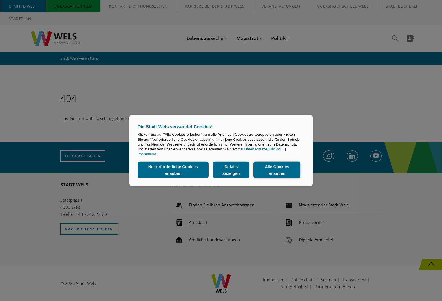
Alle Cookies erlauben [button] (277, 169)
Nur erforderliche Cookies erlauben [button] (173, 169)
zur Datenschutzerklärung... (261, 149)
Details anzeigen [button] (231, 169)
